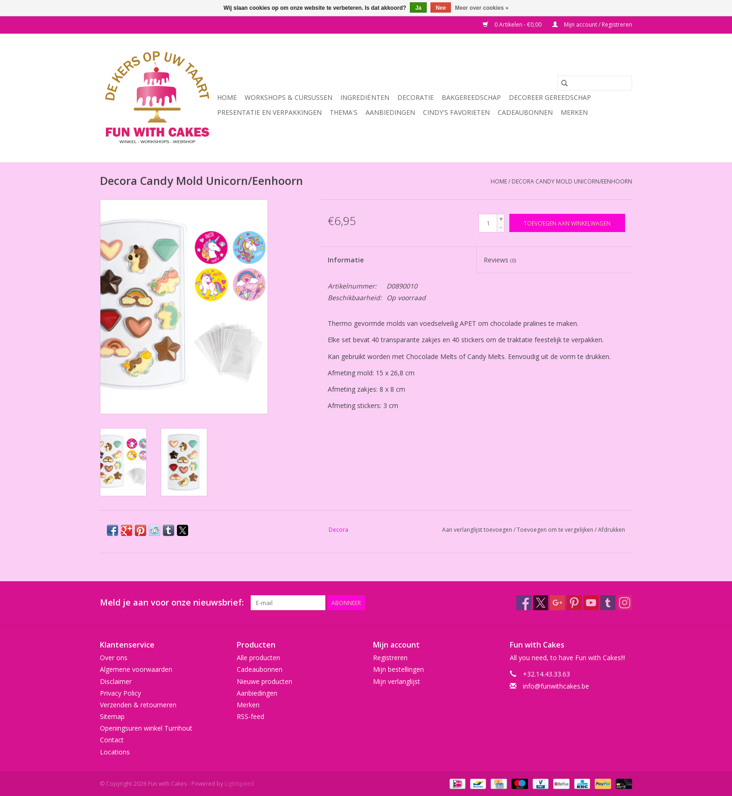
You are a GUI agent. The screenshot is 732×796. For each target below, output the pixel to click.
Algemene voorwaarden (136, 669)
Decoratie (415, 97)
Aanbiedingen (390, 112)
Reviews (500, 259)
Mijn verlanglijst (396, 681)
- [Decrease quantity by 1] (501, 227)
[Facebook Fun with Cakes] (523, 602)
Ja (418, 8)
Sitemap (112, 716)
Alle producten (258, 657)
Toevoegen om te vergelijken (556, 530)
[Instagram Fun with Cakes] (624, 602)
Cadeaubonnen (525, 112)
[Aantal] (488, 223)
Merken (574, 112)
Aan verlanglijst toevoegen (478, 530)
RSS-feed (250, 716)
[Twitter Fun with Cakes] (540, 602)
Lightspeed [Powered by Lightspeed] (239, 784)
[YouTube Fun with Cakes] (591, 602)
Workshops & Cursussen (288, 97)
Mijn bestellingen (398, 669)
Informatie (346, 259)
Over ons (113, 657)
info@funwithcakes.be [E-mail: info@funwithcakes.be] (556, 686)
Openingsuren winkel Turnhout (146, 728)
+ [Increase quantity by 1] (501, 219)
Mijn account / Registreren (592, 24)
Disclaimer (116, 681)
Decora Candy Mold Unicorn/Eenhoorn (572, 181)
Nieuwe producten (264, 681)
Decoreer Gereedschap (550, 97)
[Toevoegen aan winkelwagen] (567, 223)
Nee (441, 8)
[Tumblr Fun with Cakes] (607, 602)
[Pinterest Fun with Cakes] (574, 602)
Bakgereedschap (471, 97)
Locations (115, 751)
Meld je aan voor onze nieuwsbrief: (172, 602)
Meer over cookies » (482, 8)
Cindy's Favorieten (456, 112)
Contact (112, 739)
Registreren (390, 657)
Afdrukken (611, 530)
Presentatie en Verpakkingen (269, 112)
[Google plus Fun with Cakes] (557, 602)
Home (227, 97)
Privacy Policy (120, 693)
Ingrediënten (364, 97)
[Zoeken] (594, 83)
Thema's (344, 112)
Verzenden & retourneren (138, 704)
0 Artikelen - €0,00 (513, 24)
